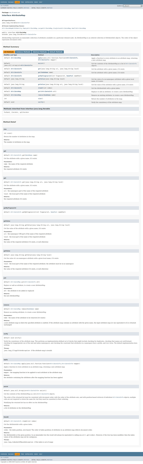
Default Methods (56, 52)
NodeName (44, 72)
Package (11, 2)
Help (40, 2)
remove (40, 95)
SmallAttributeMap (79, 28)
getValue (41, 79)
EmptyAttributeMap (30, 28)
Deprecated (29, 2)
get (39, 69)
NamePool (70, 76)
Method (26, 8)
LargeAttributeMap (45, 28)
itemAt (40, 88)
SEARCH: (119, 6)
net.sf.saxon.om (14, 12)
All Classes (4, 5)
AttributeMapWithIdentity (12, 28)
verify (40, 102)
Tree (22, 2)
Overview (4, 2)
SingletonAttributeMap (62, 28)
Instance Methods (23, 52)
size (40, 98)
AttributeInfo (23, 23)
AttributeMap (16, 58)
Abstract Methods (40, 52)
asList (40, 63)
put (39, 91)
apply (40, 58)
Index (36, 2)
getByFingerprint (45, 76)
